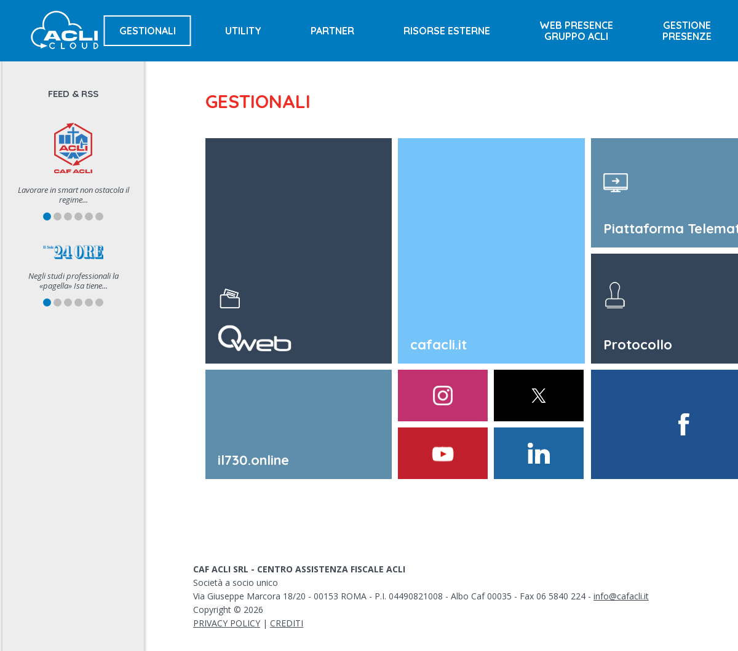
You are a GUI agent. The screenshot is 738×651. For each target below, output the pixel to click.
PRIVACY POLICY (226, 623)
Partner (332, 31)
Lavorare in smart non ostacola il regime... (73, 195)
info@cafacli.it (621, 596)
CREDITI (286, 623)
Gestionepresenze (687, 30)
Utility (243, 31)
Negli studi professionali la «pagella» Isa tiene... (73, 280)
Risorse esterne (446, 31)
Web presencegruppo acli (576, 30)
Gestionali (147, 31)
